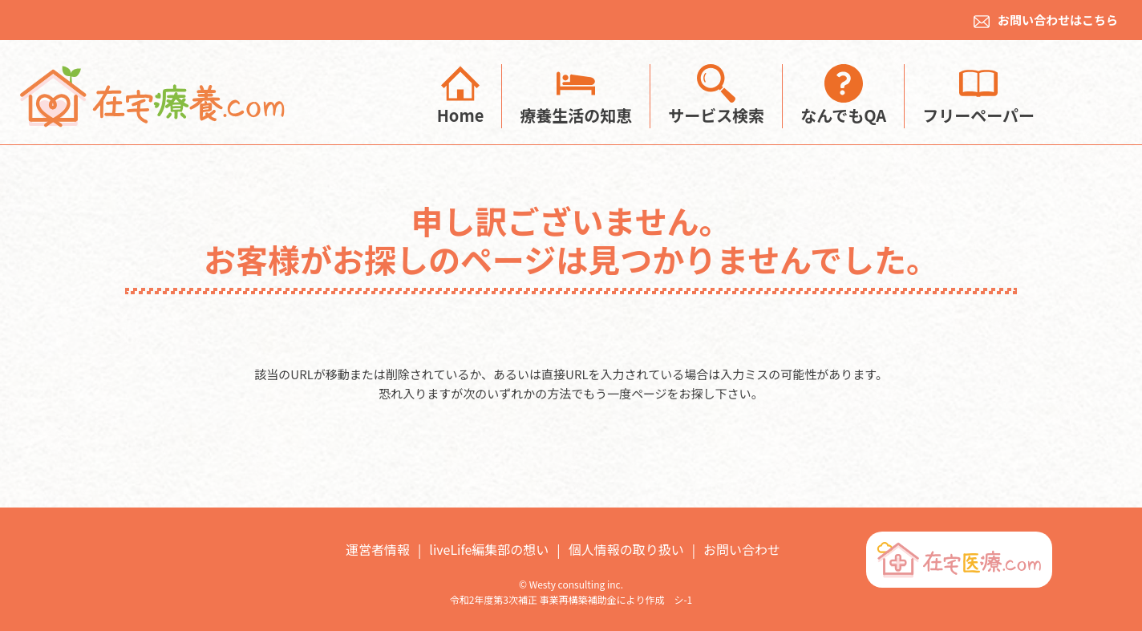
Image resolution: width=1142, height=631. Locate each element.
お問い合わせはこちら (1046, 19)
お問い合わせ (741, 549)
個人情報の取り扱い (626, 549)
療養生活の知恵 (576, 95)
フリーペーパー (978, 95)
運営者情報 (378, 549)
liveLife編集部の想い (489, 549)
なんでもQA (843, 95)
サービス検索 (716, 95)
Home (460, 95)
